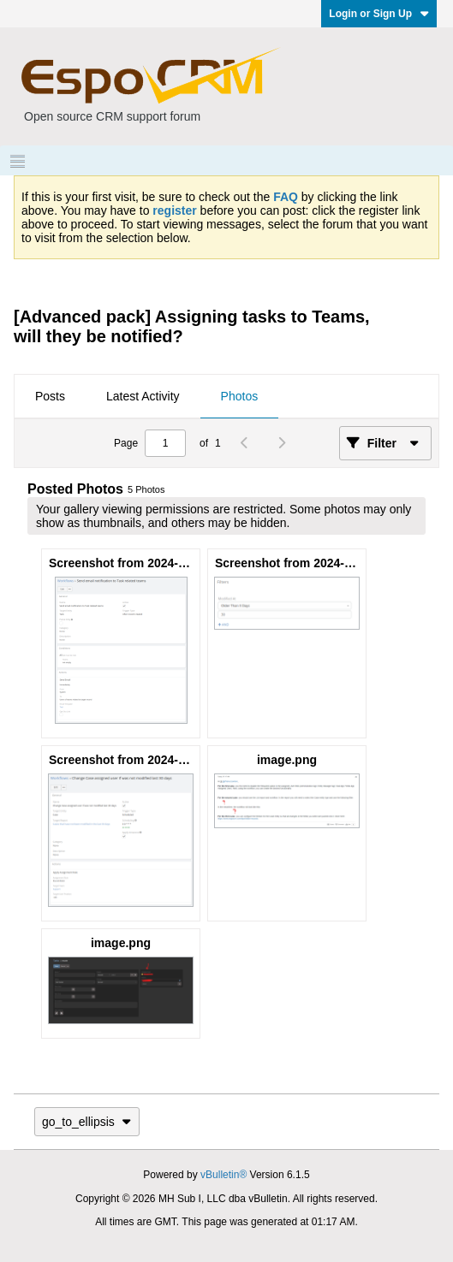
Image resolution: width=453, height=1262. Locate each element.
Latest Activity (143, 396)
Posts (50, 396)
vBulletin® (223, 1175)
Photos (240, 396)
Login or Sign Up (379, 14)
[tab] (50, 397)
